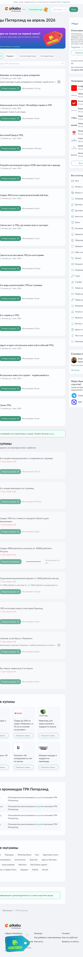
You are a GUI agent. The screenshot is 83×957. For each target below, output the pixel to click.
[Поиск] (65, 9)
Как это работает (70, 937)
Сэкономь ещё (38, 9)
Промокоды (7, 910)
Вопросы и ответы (70, 941)
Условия (65, 933)
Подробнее (66, 2)
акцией (39, 797)
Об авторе (75, 370)
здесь (51, 433)
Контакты (38, 941)
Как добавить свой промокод (47, 937)
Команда (38, 933)
